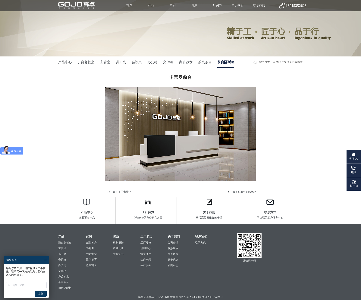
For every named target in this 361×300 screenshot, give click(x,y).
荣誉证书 (118, 254)
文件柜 (168, 62)
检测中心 (145, 248)
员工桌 (121, 62)
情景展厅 (145, 254)
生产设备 (145, 265)
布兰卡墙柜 (124, 191)
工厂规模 (145, 242)
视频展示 (173, 248)
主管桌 (105, 62)
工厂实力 (216, 5)
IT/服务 (90, 248)
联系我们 (259, 5)
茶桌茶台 (205, 62)
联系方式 (200, 242)
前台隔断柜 (296, 62)
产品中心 (65, 62)
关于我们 (237, 5)
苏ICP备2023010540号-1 (209, 297)
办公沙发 (186, 62)
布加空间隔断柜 (247, 191)
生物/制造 (91, 254)
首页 (129, 5)
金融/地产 (91, 242)
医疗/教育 (91, 259)
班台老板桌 (85, 62)
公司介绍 (173, 242)
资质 (194, 5)
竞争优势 (173, 259)
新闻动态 (173, 265)
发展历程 (173, 254)
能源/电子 (91, 265)
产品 (151, 5)
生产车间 (145, 259)
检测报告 (118, 242)
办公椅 (152, 62)
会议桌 (137, 62)
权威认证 (118, 248)
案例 (173, 5)
